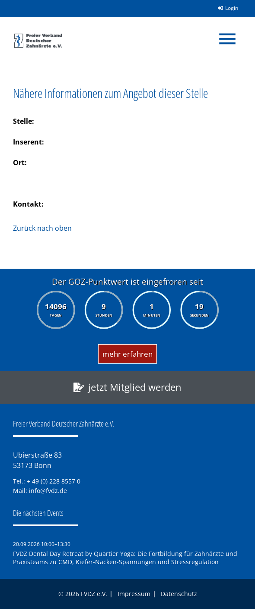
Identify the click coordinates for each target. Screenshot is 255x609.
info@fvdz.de (48, 491)
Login (225, 8)
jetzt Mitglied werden (135, 387)
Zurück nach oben (42, 228)
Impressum (134, 594)
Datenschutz (179, 594)
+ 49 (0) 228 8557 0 (53, 481)
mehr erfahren (127, 354)
